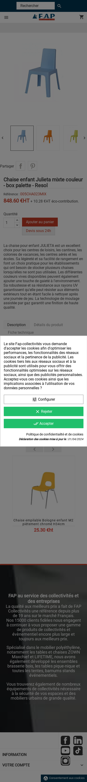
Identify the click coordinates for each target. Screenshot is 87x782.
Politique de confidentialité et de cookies (54, 434)
